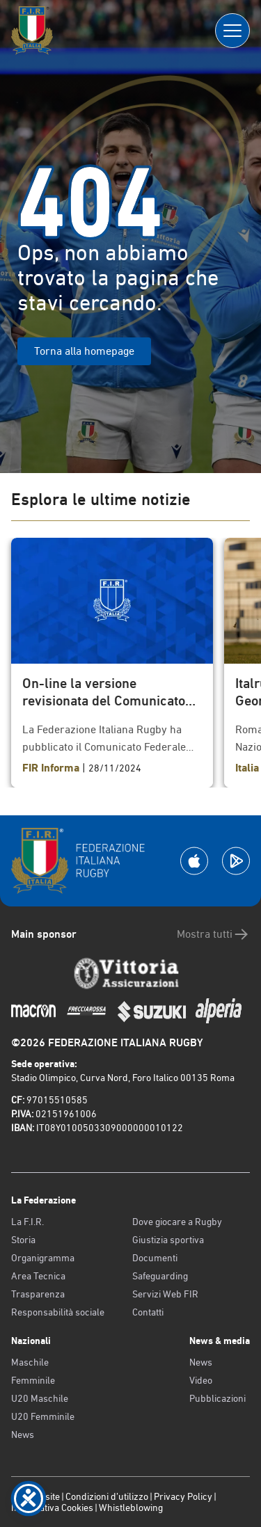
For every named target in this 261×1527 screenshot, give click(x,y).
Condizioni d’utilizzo (106, 1496)
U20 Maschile (39, 1398)
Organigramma (42, 1257)
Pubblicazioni (217, 1398)
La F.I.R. (27, 1221)
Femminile (33, 1380)
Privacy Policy (183, 1496)
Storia (23, 1239)
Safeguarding (160, 1275)
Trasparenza (38, 1294)
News (22, 1434)
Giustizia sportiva (168, 1239)
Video (200, 1380)
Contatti (148, 1312)
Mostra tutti (213, 934)
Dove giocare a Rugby (177, 1221)
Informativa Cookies (52, 1507)
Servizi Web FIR (165, 1294)
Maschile (30, 1362)
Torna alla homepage (84, 351)
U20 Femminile (42, 1416)
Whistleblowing (131, 1507)
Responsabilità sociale (57, 1312)
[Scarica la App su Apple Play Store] (194, 861)
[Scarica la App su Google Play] (236, 861)
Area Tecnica (38, 1275)
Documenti (154, 1257)
